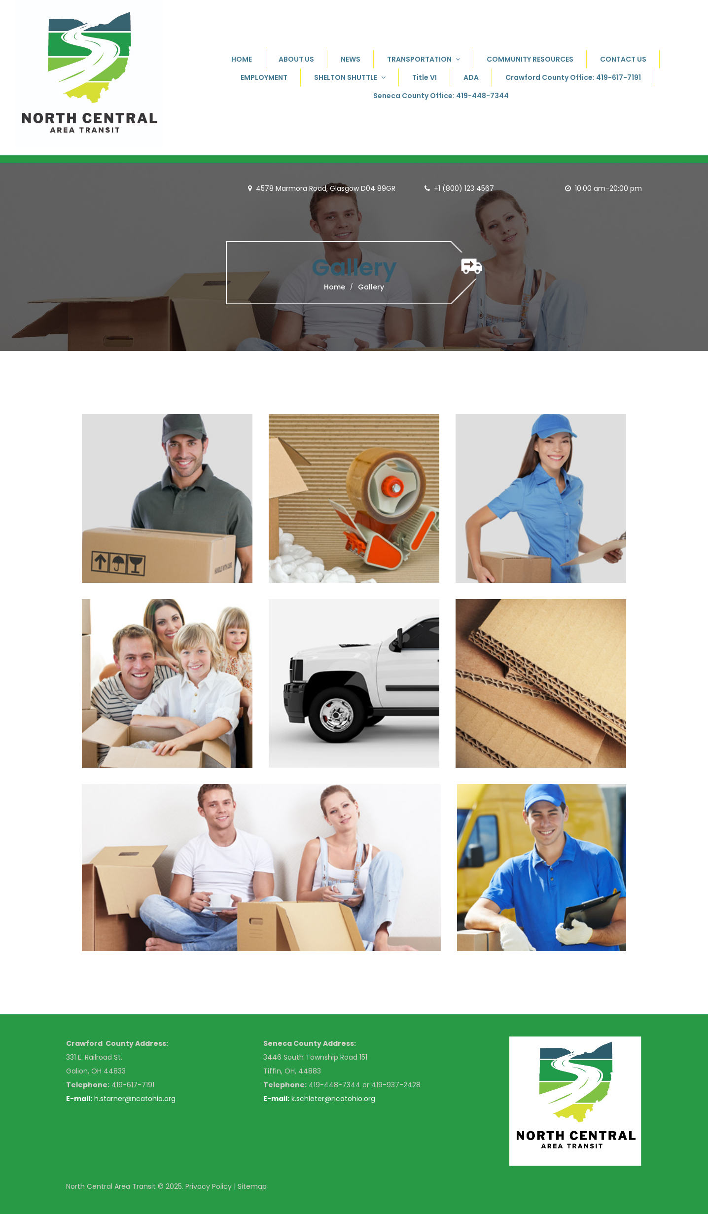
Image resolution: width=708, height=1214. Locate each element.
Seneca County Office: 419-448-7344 (441, 96)
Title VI (424, 77)
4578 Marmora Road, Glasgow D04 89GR (321, 188)
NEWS (350, 59)
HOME (241, 59)
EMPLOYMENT (264, 77)
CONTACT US (623, 59)
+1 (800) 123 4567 (464, 188)
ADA (471, 77)
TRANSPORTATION (423, 59)
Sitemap (252, 1186)
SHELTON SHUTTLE (350, 77)
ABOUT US (296, 59)
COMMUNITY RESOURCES (530, 59)
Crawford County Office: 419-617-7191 (573, 77)
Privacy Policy (208, 1186)
